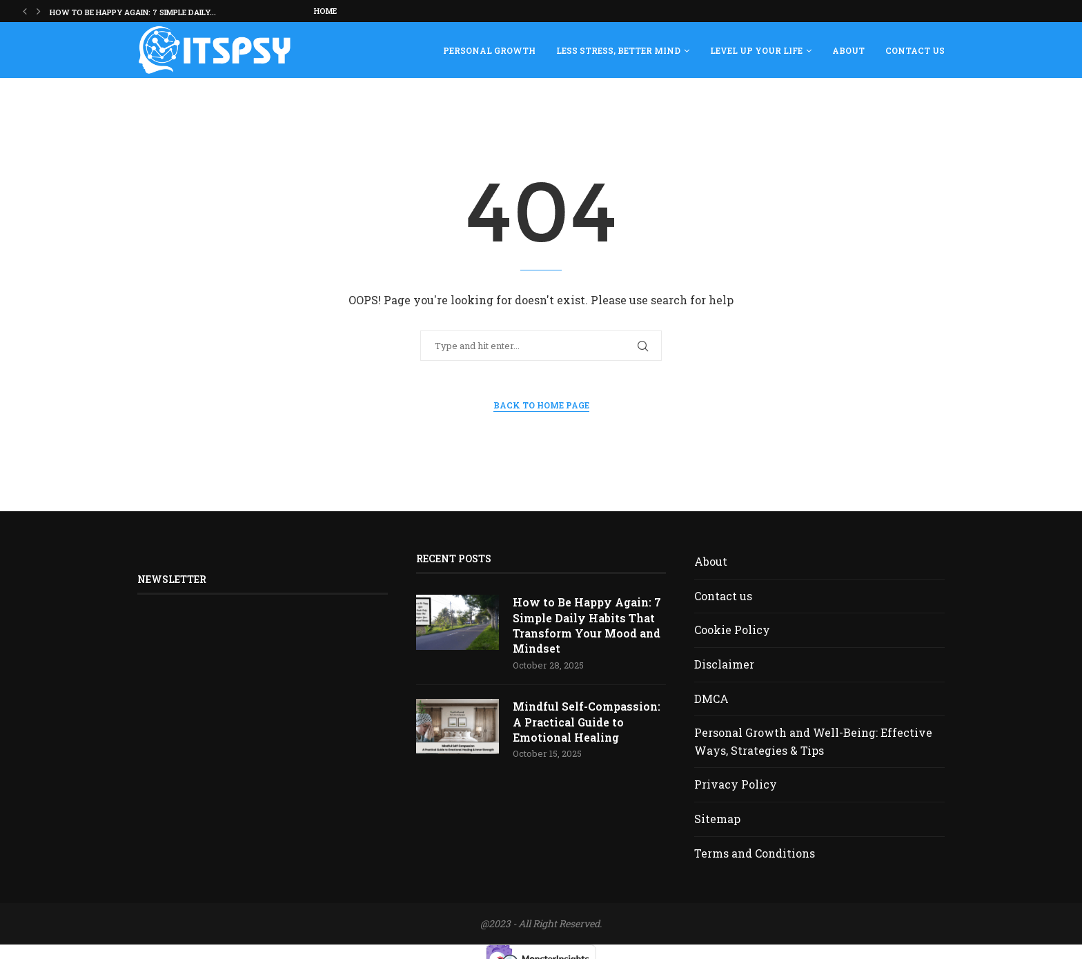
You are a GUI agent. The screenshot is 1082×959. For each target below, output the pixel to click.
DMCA (711, 698)
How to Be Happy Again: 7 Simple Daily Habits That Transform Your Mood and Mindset (587, 625)
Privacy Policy (735, 784)
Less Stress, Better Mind (618, 50)
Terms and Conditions (754, 853)
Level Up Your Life (756, 50)
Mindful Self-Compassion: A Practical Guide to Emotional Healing (586, 722)
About (848, 50)
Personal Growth (489, 50)
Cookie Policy (732, 629)
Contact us (915, 50)
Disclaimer (724, 664)
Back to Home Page (541, 405)
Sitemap (717, 818)
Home (325, 11)
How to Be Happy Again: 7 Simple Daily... (133, 12)
